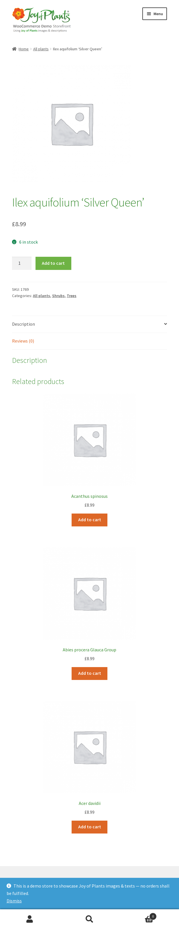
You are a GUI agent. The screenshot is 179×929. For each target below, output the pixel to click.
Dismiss (14, 901)
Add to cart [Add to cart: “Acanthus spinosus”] (89, 519)
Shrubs (58, 295)
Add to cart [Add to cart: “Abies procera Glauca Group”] (89, 673)
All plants (41, 48)
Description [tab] (23, 324)
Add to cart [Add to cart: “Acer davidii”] (89, 826)
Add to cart (53, 263)
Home (24, 48)
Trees (71, 295)
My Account (30, 919)
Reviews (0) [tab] (23, 341)
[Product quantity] (22, 263)
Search (89, 919)
